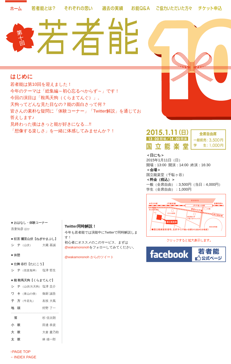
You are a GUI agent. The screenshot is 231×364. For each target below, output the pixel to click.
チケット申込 (210, 7)
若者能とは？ (43, 7)
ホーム (16, 7)
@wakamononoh (77, 247)
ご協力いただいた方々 (174, 7)
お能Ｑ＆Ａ (141, 7)
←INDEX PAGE (23, 357)
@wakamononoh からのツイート (89, 257)
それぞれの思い (79, 7)
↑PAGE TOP (20, 352)
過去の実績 (113, 7)
